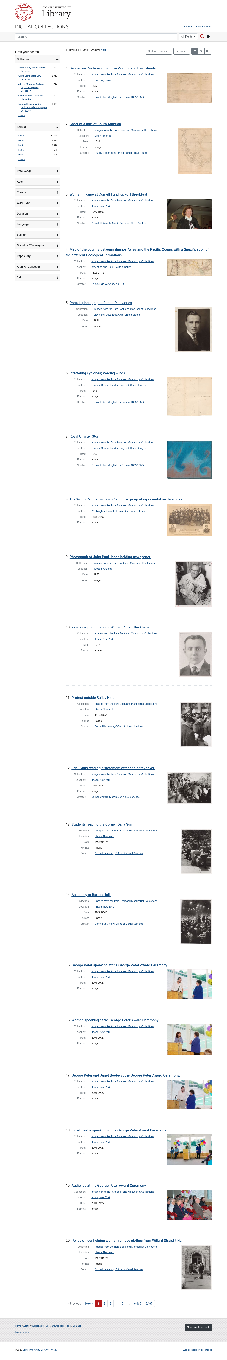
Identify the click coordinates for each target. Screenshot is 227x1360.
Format (21, 127)
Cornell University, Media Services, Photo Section (118, 223)
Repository (24, 256)
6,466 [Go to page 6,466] (137, 1303)
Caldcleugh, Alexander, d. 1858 (108, 284)
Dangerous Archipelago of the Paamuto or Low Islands (113, 68)
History (188, 26)
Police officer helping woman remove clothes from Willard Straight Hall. (127, 1240)
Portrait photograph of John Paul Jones (101, 303)
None (20, 154)
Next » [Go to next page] (89, 1303)
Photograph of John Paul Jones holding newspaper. (110, 557)
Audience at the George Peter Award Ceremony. (109, 1185)
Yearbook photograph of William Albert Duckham (110, 627)
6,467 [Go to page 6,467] (148, 1303)
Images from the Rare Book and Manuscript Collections (122, 74)
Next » (104, 49)
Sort (158, 51)
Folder (21, 150)
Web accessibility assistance (197, 1349)
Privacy (53, 1349)
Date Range (24, 171)
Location (22, 213)
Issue (21, 140)
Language (23, 224)
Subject (21, 235)
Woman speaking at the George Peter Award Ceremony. (115, 1020)
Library (56, 12)
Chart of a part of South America (95, 124)
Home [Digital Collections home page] (18, 1326)
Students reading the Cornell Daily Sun (101, 824)
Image (21, 135)
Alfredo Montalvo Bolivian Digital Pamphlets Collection (31, 87)
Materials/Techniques (31, 245)
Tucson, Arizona (103, 568)
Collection (23, 59)
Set (19, 277)
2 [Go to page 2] (104, 1303)
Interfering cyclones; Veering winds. (98, 373)
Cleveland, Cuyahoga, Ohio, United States (117, 314)
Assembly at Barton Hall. (91, 895)
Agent (20, 181)
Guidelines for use (40, 1326)
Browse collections (61, 1326)
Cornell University (24, 12)
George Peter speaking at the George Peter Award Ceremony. (119, 965)
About (26, 1326)
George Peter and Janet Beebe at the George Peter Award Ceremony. (125, 1075)
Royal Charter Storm (86, 436)
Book (20, 145)
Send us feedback (198, 1327)
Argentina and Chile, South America (111, 267)
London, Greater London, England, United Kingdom (119, 385)
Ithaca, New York (100, 206)
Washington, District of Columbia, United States (118, 511)
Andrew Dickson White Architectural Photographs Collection (32, 107)
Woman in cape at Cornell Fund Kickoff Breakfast (108, 194)
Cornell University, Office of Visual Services (119, 726)
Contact (77, 1326)
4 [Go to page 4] (116, 1303)
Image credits (22, 1332)
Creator (21, 192)
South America (102, 135)
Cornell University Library (35, 1349)
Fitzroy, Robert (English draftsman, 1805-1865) (117, 97)
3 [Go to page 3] (110, 1303)
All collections (203, 26)
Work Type (23, 203)
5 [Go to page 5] (122, 1303)
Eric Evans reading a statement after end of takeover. (113, 768)
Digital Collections (42, 26)
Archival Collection (29, 266)
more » (21, 115)
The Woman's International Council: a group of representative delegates (125, 499)
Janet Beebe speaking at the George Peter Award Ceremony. (119, 1130)
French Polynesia (101, 80)
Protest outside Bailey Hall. (92, 698)
